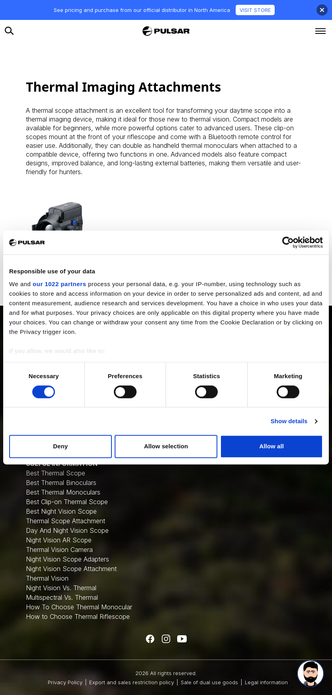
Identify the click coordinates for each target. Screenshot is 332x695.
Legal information (266, 682)
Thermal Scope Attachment (65, 521)
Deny (60, 446)
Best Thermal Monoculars (63, 492)
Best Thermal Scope (55, 473)
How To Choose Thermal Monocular (79, 607)
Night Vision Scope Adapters (67, 559)
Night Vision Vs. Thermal (61, 588)
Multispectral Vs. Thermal (62, 597)
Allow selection (166, 446)
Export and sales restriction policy (131, 682)
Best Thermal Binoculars (61, 483)
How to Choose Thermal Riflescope (78, 616)
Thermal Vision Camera (59, 550)
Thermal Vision (47, 578)
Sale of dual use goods (209, 682)
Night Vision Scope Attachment (71, 569)
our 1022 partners (59, 284)
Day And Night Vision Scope (67, 530)
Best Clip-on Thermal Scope (67, 502)
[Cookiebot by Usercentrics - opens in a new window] (288, 242)
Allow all (271, 446)
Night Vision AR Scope (59, 540)
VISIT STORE (255, 10)
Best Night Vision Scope (61, 511)
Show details (289, 421)
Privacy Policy (65, 682)
